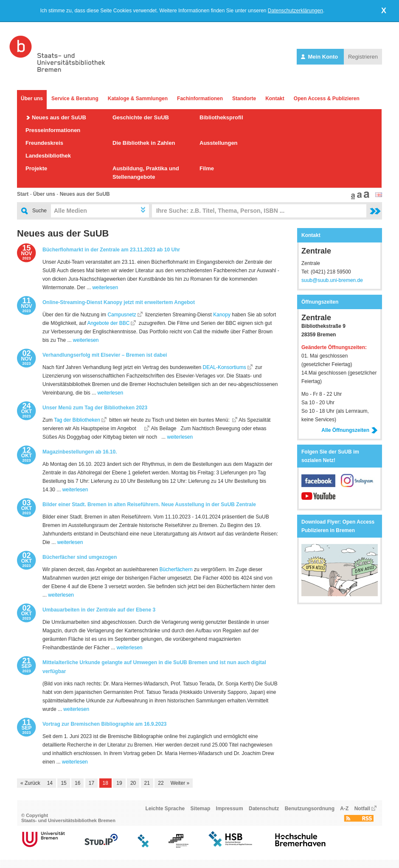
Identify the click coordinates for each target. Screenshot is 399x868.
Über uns (32, 98)
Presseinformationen (52, 130)
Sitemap (201, 809)
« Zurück (30, 783)
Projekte (36, 168)
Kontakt (274, 98)
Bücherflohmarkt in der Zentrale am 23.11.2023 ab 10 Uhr (111, 250)
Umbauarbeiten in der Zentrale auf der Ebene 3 (98, 610)
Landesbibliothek (48, 155)
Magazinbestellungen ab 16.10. (79, 452)
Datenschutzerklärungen (295, 11)
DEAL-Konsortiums (224, 367)
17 (91, 783)
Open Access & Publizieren (327, 98)
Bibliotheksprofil (221, 117)
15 (63, 783)
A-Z (344, 809)
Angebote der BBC (108, 323)
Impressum (229, 809)
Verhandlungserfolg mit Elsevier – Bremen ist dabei (104, 355)
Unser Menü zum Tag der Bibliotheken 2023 (94, 408)
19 (119, 783)
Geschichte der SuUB (140, 117)
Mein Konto (320, 57)
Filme (207, 168)
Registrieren (363, 57)
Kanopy (221, 315)
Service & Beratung (74, 98)
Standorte (244, 98)
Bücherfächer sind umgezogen (79, 557)
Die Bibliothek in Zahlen (143, 143)
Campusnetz (121, 315)
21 (147, 783)
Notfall (362, 809)
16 (77, 783)
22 (160, 783)
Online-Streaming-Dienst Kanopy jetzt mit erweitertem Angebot (118, 302)
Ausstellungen (219, 143)
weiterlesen (105, 287)
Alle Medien (70, 210)
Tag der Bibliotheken (77, 420)
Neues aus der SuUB (59, 117)
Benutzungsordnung (309, 809)
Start (22, 194)
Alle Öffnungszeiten (349, 430)
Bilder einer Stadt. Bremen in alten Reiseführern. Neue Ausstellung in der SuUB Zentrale (149, 504)
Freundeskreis (44, 143)
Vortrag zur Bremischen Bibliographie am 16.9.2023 (104, 724)
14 (50, 783)
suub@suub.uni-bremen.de (332, 280)
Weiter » (180, 783)
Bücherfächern (176, 569)
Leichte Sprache (165, 809)
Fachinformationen (200, 98)
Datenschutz (264, 809)
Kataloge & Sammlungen (138, 98)
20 (133, 783)
